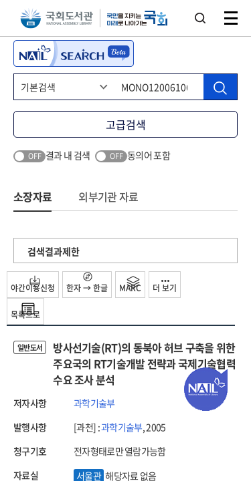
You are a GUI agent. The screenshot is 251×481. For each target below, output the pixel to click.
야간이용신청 (33, 284)
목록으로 (25, 311)
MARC (130, 284)
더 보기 (165, 287)
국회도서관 (56, 18)
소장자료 (32, 196)
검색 (200, 18)
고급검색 (126, 124)
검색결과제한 (53, 251)
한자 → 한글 (87, 283)
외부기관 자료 (108, 196)
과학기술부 (94, 403)
